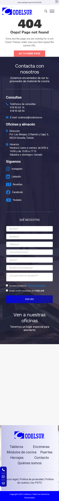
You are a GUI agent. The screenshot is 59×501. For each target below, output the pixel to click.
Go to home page (29, 53)
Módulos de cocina (21, 452)
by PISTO (36, 482)
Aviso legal (12, 479)
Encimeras (41, 447)
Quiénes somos (30, 463)
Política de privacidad (31, 479)
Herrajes (17, 458)
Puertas (46, 452)
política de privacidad (35, 286)
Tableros (16, 447)
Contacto (41, 458)
